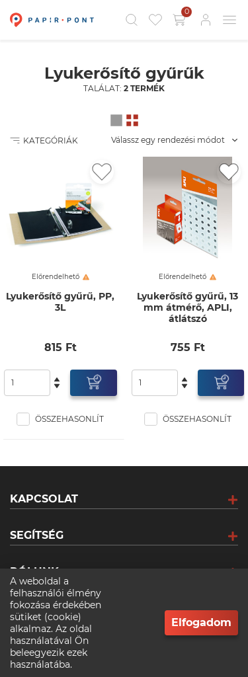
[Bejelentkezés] (206, 20)
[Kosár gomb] (180, 20)
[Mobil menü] (229, 20)
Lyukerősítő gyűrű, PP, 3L (60, 302)
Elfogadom (201, 622)
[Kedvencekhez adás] (102, 172)
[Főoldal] (50, 20)
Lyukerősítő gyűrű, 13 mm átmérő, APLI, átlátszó (187, 308)
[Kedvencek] (155, 20)
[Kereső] (132, 20)
